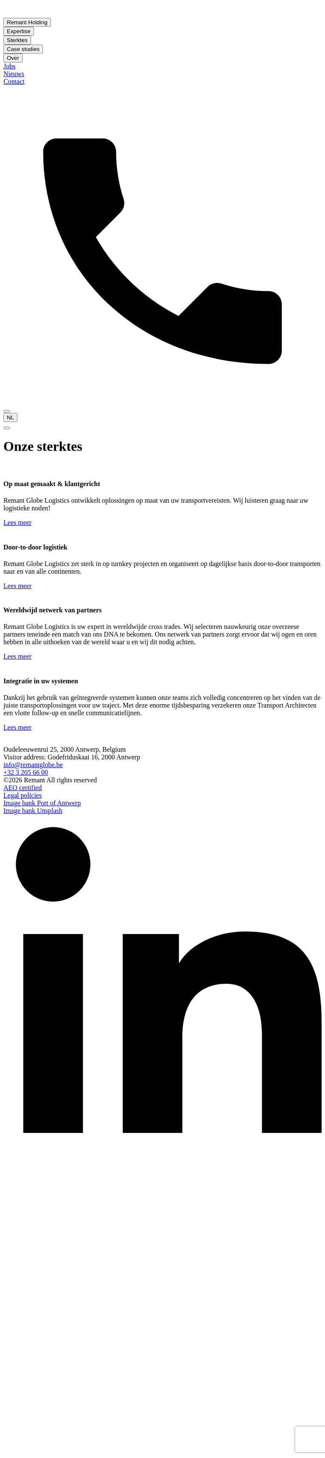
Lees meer (17, 522)
